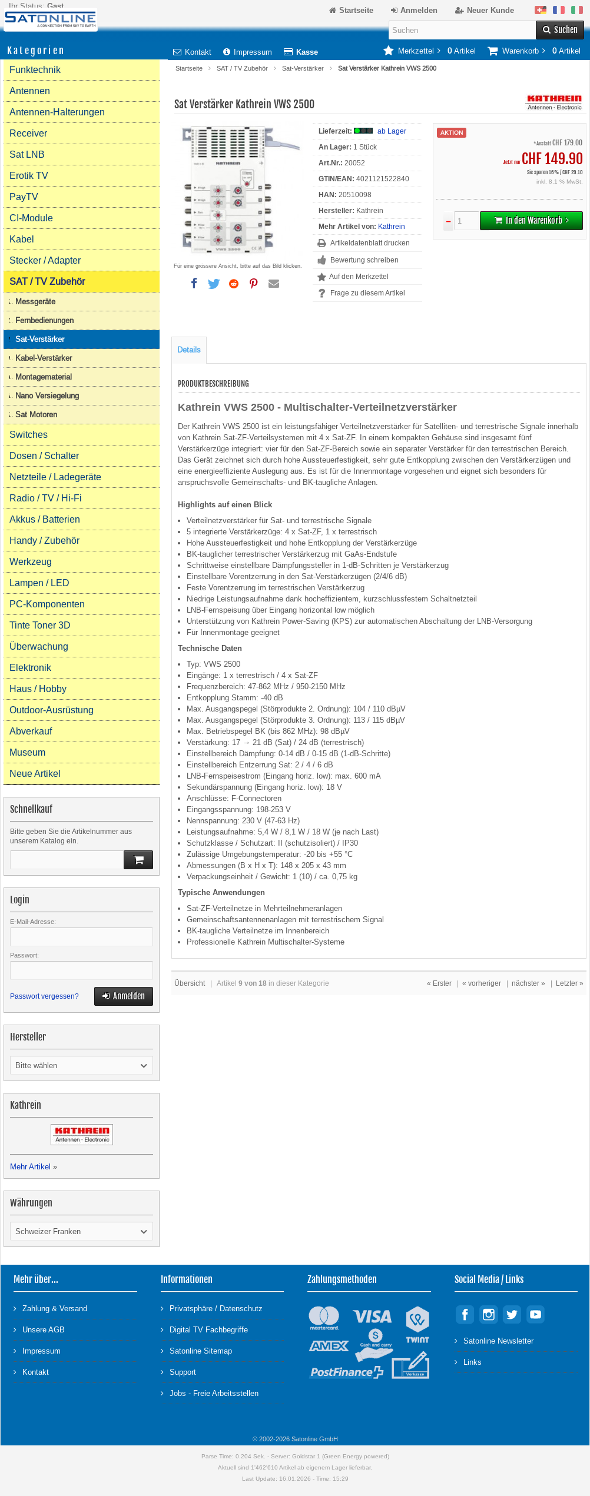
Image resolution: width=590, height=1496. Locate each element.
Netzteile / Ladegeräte (55, 477)
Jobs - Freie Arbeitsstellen (209, 1393)
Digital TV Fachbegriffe (204, 1329)
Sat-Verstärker (303, 68)
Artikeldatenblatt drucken (370, 243)
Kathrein (391, 226)
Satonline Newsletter (494, 1340)
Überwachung (38, 646)
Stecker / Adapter (45, 260)
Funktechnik (35, 70)
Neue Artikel (35, 774)
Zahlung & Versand (50, 1308)
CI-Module (31, 218)
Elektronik (30, 668)
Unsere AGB (39, 1329)
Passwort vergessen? (44, 996)
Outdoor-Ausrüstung (51, 710)
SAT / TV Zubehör (242, 68)
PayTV (23, 197)
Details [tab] (189, 349)
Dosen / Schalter (44, 456)
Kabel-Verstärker (43, 358)
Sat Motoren (36, 414)
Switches (28, 435)
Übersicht (189, 983)
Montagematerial (43, 377)
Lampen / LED (39, 583)
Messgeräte (35, 301)
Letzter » (570, 983)
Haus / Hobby (38, 689)
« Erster (439, 983)
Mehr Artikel (30, 1166)
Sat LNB (27, 154)
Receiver (28, 133)
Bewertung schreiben (364, 260)
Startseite (189, 68)
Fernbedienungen (44, 320)
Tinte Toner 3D (40, 625)
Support (178, 1372)
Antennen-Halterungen (57, 112)
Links (468, 1362)
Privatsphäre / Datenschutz (212, 1308)
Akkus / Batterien (44, 519)
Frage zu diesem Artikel (367, 293)
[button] (194, 283)
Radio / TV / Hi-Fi (45, 498)
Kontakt (192, 52)
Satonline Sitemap (196, 1350)
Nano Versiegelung (47, 395)
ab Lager (391, 131)
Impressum (247, 52)
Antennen (29, 91)
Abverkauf (30, 731)
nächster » (528, 983)
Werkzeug (30, 562)
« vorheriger (481, 983)
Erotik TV (28, 176)
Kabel (21, 239)
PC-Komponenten (47, 604)
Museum (27, 752)
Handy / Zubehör (44, 541)
